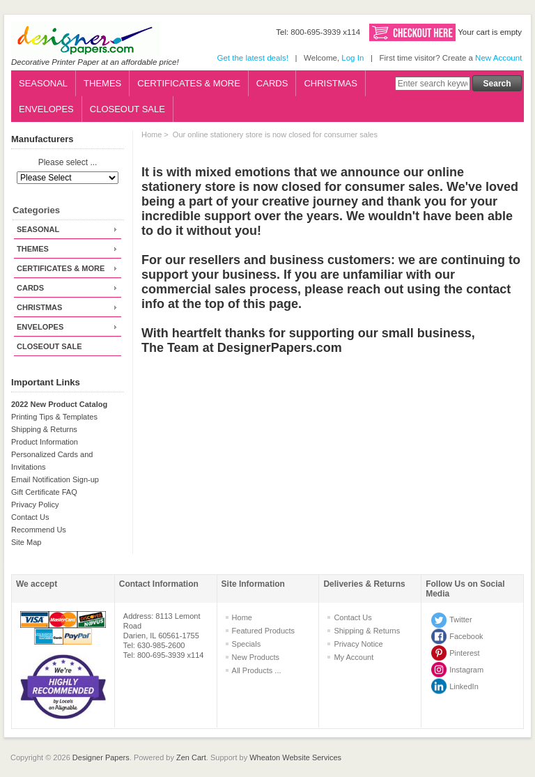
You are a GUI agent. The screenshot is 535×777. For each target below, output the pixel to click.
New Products (255, 657)
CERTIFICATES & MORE (188, 83)
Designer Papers (101, 757)
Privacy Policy (35, 504)
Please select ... (68, 163)
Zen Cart (191, 757)
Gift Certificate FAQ (44, 492)
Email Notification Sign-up (55, 479)
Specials (246, 644)
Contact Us (30, 517)
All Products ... (256, 670)
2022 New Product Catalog (59, 404)
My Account (353, 657)
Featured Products (263, 630)
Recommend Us (38, 529)
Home (151, 134)
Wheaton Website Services (295, 757)
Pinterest (464, 653)
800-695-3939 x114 (325, 32)
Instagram (466, 670)
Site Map (26, 542)
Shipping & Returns (44, 429)
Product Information (44, 442)
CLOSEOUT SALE (127, 109)
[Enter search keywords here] (432, 84)
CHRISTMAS (330, 83)
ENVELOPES (46, 109)
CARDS (272, 83)
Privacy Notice (358, 644)
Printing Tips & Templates (54, 417)
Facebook (466, 636)
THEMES (102, 83)
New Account (498, 58)
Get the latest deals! (252, 58)
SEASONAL (43, 83)
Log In (352, 58)
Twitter (460, 619)
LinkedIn (464, 686)
